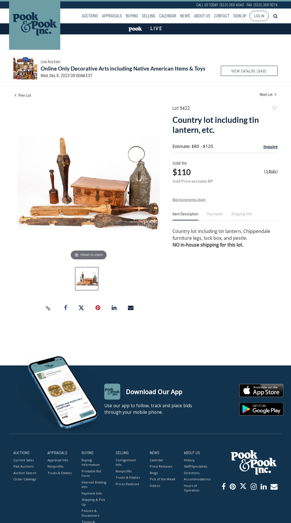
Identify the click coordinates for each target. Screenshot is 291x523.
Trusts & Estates (59, 473)
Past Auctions (23, 466)
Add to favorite (274, 109)
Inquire (270, 146)
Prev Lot (23, 95)
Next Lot (268, 94)
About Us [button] (202, 15)
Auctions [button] (90, 15)
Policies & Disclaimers (90, 513)
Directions (191, 473)
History (189, 460)
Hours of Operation (191, 488)
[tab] (185, 216)
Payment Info (92, 493)
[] (271, 171)
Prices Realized (127, 484)
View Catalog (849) (249, 71)
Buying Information (91, 462)
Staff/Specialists (195, 466)
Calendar (167, 15)
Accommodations (196, 479)
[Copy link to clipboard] (48, 308)
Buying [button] (132, 15)
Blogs (154, 473)
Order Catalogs (24, 479)
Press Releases (161, 466)
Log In (259, 15)
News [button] (185, 15)
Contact (221, 15)
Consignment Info (126, 462)
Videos (155, 485)
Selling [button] (148, 15)
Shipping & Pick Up (93, 502)
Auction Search (24, 473)
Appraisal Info (57, 460)
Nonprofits (55, 466)
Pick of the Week (162, 479)
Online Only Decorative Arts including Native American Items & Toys (123, 68)
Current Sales (23, 460)
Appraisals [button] (112, 15)
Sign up (239, 15)
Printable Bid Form (91, 473)
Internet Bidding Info (94, 484)
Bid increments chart (188, 199)
